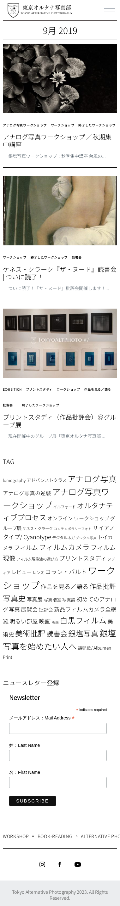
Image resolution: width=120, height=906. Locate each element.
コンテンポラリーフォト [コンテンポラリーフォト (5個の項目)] (73, 528)
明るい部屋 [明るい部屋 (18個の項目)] (23, 621)
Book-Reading (55, 836)
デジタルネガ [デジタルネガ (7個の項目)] (63, 537)
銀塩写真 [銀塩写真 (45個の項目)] (83, 633)
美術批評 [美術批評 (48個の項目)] (30, 633)
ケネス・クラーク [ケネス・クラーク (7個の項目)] (37, 528)
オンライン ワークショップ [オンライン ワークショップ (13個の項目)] (78, 518)
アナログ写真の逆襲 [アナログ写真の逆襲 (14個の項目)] (27, 493)
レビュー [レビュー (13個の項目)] (21, 572)
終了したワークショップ (97, 125)
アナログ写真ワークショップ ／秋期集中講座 (57, 140)
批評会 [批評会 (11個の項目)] (46, 609)
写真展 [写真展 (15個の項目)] (35, 599)
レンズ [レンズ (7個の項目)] (38, 572)
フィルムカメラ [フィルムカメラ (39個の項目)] (64, 547)
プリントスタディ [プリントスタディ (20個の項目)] (83, 558)
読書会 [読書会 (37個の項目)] (56, 633)
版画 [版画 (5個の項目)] (55, 622)
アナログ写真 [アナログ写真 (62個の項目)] (92, 478)
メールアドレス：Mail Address (42, 718)
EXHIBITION (12, 389)
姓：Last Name (24, 745)
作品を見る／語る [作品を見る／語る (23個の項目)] (64, 586)
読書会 (77, 257)
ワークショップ (63, 125)
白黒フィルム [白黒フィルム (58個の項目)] (83, 620)
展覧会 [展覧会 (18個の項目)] (29, 609)
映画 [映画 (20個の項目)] (45, 621)
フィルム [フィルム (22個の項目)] (26, 547)
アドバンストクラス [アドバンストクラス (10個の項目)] (47, 480)
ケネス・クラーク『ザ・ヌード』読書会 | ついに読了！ (60, 273)
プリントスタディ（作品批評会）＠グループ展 (59, 420)
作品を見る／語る (97, 389)
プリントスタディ (39, 389)
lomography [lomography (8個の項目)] (14, 480)
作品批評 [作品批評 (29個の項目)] (102, 586)
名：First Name (24, 772)
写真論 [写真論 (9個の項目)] (68, 599)
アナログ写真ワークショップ (25, 125)
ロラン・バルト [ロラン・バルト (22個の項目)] (66, 571)
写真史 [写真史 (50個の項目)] (14, 598)
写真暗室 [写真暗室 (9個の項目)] (52, 599)
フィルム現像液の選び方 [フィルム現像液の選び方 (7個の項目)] (37, 559)
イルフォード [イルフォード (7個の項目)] (64, 507)
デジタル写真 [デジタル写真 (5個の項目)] (86, 537)
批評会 (8, 405)
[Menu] (109, 10)
